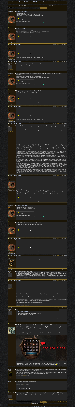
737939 (66, 27)
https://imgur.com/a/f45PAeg (21, 28)
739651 (66, 269)
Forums (16, 1)
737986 (66, 61)
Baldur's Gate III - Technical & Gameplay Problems (35, 1)
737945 (66, 44)
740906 (66, 323)
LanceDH (54, 27)
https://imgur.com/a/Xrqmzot (21, 239)
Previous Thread (22, 5)
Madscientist (54, 307)
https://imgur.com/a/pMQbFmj (21, 11)
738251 (66, 123)
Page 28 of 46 (43, 7)
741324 (66, 391)
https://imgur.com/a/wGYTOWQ (21, 205)
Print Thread (10, 7)
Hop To (16, 401)
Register (60, 1)
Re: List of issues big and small (16, 9)
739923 (66, 307)
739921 (66, 280)
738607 (66, 238)
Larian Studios (10, 1)
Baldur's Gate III (22, 1)
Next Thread (52, 5)
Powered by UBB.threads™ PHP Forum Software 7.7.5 (37, 406)
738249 (66, 106)
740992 (66, 367)
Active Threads (42, 3)
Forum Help (59, 404)
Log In (65, 1)
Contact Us (54, 404)
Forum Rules (10, 404)
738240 (66, 89)
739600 (66, 255)
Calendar (36, 3)
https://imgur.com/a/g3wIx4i (21, 107)
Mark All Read (16, 404)
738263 (66, 175)
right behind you (13, 42)
